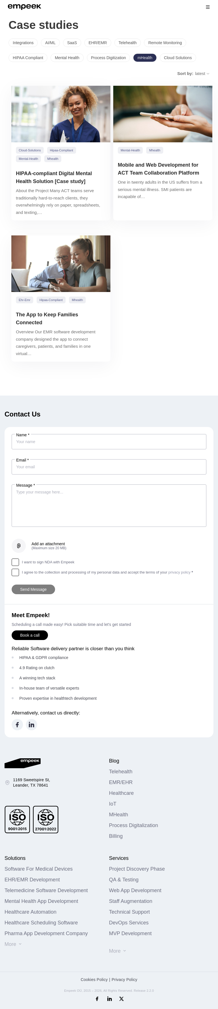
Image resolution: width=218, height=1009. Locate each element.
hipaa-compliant (61, 150)
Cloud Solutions (178, 57)
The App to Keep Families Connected (47, 318)
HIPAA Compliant (28, 57)
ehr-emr (24, 300)
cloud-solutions (30, 150)
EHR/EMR (98, 42)
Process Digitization (108, 57)
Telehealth (128, 42)
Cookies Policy (94, 979)
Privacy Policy (124, 979)
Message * (25, 485)
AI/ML (50, 42)
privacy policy (179, 572)
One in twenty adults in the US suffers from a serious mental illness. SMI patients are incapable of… (160, 189)
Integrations (23, 42)
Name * (23, 435)
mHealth (144, 57)
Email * (22, 460)
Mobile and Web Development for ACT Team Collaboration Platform (158, 169)
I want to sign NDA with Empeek (43, 562)
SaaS (72, 42)
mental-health (28, 158)
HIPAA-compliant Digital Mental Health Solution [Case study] (54, 177)
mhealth (52, 158)
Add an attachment (49, 546)
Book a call (29, 635)
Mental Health (67, 57)
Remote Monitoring (165, 42)
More (10, 944)
